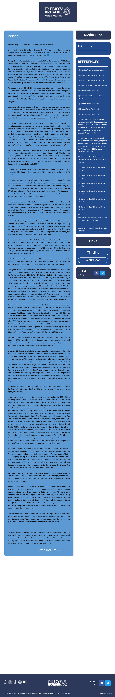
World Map (93, 260)
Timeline (93, 252)
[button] (96, 273)
